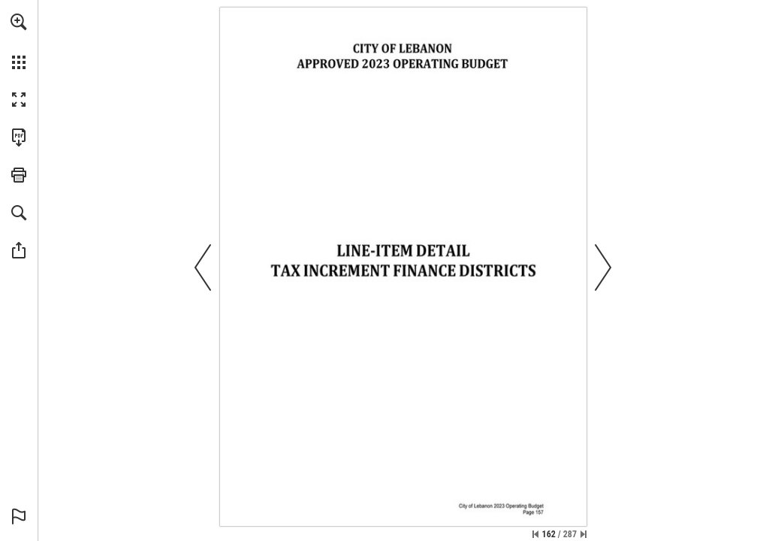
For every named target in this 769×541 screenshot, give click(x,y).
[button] (19, 22)
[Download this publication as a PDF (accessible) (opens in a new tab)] (19, 137)
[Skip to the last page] (584, 534)
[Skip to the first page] (535, 534)
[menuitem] (19, 41)
